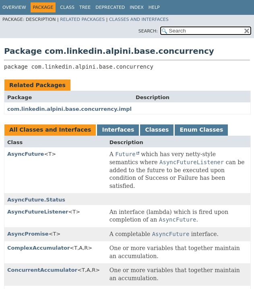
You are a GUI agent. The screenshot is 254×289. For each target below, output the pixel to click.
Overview (14, 7)
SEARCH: (148, 31)
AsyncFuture (25, 154)
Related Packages (82, 19)
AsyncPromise (28, 234)
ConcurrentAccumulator (42, 270)
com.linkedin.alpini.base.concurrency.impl (69, 109)
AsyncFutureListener (37, 212)
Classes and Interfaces (139, 19)
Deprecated (110, 7)
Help (154, 7)
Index (136, 7)
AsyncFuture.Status (36, 200)
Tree (85, 7)
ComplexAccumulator (38, 248)
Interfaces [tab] (118, 129)
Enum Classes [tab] (201, 129)
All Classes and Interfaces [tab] (50, 129)
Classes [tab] (157, 129)
